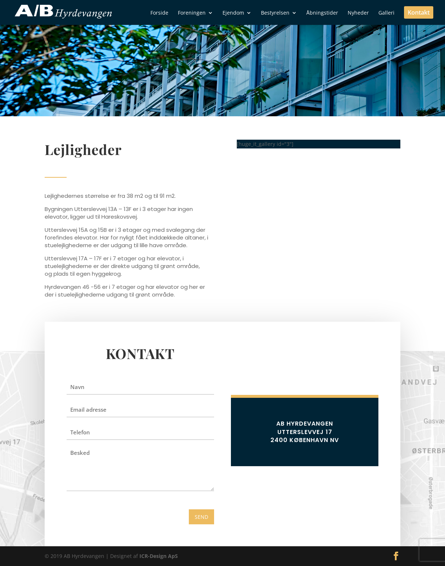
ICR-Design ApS (158, 555)
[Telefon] (140, 432)
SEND (201, 516)
